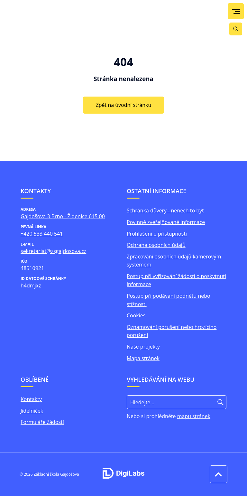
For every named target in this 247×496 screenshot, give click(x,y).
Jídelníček (32, 410)
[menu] (236, 11)
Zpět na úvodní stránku (123, 104)
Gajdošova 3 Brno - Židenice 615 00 (63, 216)
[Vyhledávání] (235, 29)
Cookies (136, 315)
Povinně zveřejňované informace (166, 222)
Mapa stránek (143, 358)
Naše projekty (143, 346)
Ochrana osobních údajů (156, 244)
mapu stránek (193, 416)
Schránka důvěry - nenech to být (165, 210)
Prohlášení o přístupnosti (157, 233)
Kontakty (31, 399)
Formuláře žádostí (42, 422)
